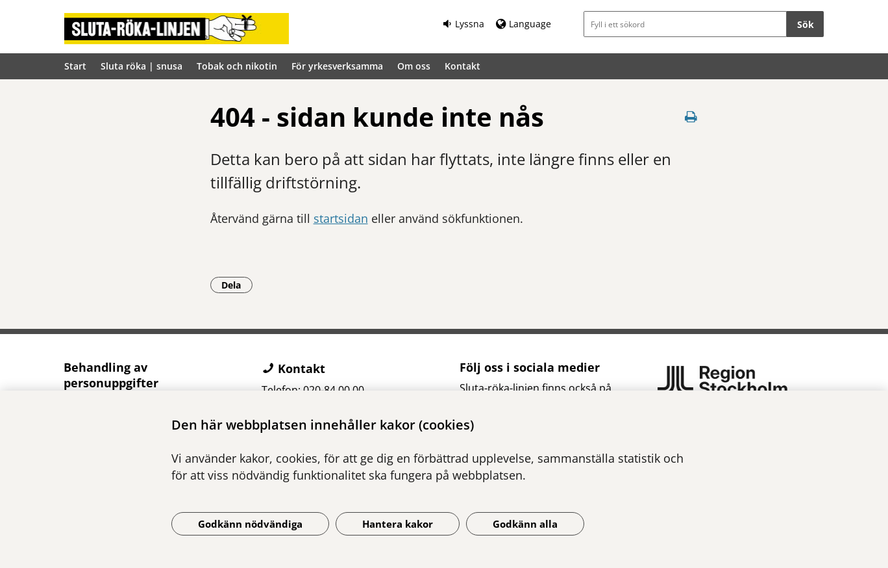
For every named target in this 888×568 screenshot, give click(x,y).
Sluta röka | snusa (141, 66)
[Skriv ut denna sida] (691, 116)
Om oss (413, 66)
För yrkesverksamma (337, 66)
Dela (237, 284)
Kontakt (462, 66)
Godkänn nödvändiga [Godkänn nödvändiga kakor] (250, 523)
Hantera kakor (397, 523)
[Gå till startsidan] (176, 28)
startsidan (341, 218)
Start (75, 66)
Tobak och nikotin (237, 66)
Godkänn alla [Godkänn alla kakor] (525, 523)
